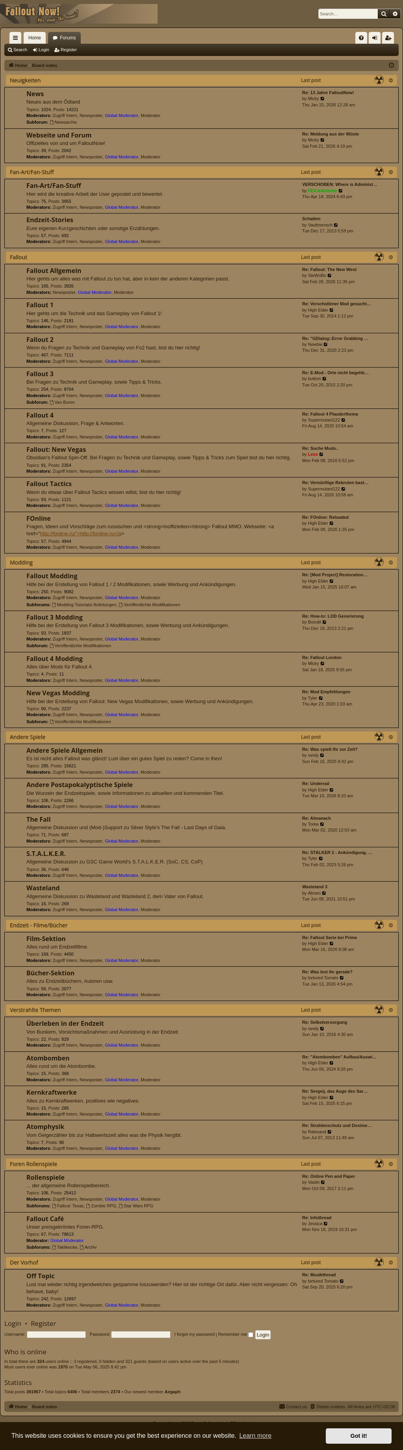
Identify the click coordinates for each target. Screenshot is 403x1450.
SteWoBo (317, 275)
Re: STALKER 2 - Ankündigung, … (337, 852)
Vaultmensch (320, 225)
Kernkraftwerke (51, 1092)
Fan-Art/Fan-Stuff (32, 172)
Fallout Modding (51, 576)
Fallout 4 (40, 415)
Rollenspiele (45, 1177)
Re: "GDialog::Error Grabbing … (335, 338)
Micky (313, 98)
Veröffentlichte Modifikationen (149, 604)
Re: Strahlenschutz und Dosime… (337, 1125)
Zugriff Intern (65, 115)
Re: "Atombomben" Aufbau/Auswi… (339, 1057)
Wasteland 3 (314, 886)
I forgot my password (195, 1334)
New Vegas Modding (58, 693)
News (35, 93)
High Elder (318, 310)
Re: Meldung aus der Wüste (330, 134)
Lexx (313, 454)
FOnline (38, 518)
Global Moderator (121, 115)
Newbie (315, 344)
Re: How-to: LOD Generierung (333, 616)
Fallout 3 (40, 373)
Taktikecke (64, 1247)
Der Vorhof (24, 1262)
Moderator (150, 115)
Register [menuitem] (390, 39)
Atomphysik (45, 1126)
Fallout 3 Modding (54, 617)
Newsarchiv (63, 122)
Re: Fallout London (322, 657)
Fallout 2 (40, 339)
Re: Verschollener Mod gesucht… (336, 303)
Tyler (313, 698)
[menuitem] (361, 38)
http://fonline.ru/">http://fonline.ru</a (80, 534)
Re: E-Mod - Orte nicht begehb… (335, 372)
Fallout (18, 257)
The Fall (38, 819)
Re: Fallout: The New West (329, 269)
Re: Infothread (317, 1217)
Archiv (88, 1247)
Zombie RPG (101, 1205)
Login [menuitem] (376, 39)
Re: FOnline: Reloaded (325, 517)
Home (34, 38)
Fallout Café (45, 1218)
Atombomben (47, 1058)
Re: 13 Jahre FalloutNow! (328, 92)
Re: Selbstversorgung (324, 1022)
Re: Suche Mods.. (320, 448)
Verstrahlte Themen (35, 1010)
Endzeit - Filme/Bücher (38, 925)
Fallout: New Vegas (56, 449)
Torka (313, 824)
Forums (68, 38)
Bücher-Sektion (50, 973)
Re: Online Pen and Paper (328, 1176)
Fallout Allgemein (54, 270)
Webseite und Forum (58, 135)
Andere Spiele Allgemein (64, 750)
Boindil (314, 622)
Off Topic (40, 1276)
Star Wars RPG (136, 1205)
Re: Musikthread (319, 1274)
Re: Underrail (315, 783)
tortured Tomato (323, 977)
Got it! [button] (359, 1436)
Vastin (314, 1182)
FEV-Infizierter (322, 190)
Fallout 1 (40, 305)
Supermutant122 (324, 420)
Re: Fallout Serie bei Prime (329, 937)
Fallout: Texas (68, 1205)
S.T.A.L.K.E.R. (46, 853)
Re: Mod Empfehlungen (326, 691)
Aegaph (172, 1391)
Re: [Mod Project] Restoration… (335, 574)
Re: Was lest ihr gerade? (327, 971)
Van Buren (62, 402)
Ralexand (317, 1131)
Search (20, 49)
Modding (21, 562)
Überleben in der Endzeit (65, 1023)
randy (313, 755)
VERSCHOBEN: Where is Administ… (339, 184)
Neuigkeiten (25, 80)
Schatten (311, 218)
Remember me (235, 1334)
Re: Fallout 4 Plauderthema (330, 414)
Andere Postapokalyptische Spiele (79, 784)
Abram (314, 893)
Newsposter (91, 115)
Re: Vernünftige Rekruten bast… (335, 482)
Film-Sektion (46, 938)
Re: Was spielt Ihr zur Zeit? (330, 749)
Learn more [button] (255, 1435)
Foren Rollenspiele (33, 1164)
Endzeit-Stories (49, 219)
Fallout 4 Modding (54, 658)
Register (69, 49)
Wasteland (43, 888)
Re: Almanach (316, 818)
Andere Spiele (27, 737)
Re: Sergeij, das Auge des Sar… (335, 1091)
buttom (314, 378)
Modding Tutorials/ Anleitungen (84, 604)
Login (44, 49)
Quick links (17, 39)
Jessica (315, 1223)
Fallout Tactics (49, 483)
